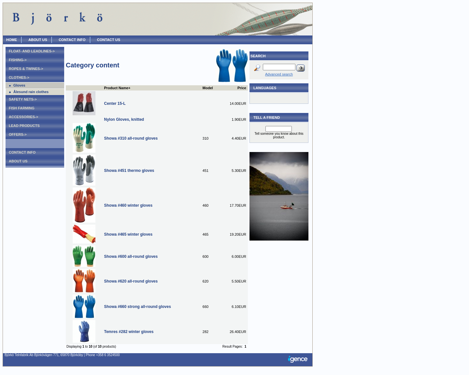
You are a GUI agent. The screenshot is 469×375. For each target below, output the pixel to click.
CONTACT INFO (72, 40)
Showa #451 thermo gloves (129, 170)
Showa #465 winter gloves (128, 234)
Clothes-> (19, 77)
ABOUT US (37, 40)
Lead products (24, 126)
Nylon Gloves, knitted (124, 119)
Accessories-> (23, 117)
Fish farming (22, 108)
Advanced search (279, 74)
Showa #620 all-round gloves (131, 281)
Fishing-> (18, 60)
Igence (299, 360)
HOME (11, 40)
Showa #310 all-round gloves (131, 138)
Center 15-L (114, 103)
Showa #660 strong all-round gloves (137, 306)
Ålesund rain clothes (31, 92)
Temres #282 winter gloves (128, 331)
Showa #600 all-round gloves (131, 256)
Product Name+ (117, 88)
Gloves (19, 85)
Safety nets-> (23, 99)
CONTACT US (108, 40)
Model (208, 88)
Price (241, 88)
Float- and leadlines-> (32, 51)
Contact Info (22, 152)
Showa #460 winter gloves (128, 205)
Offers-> (18, 134)
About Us (18, 161)
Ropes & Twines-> (26, 69)
